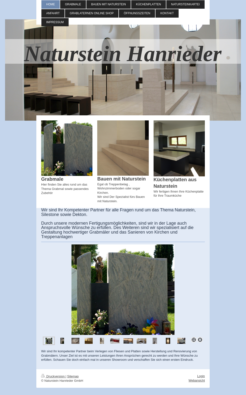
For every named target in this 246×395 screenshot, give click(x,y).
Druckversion (53, 376)
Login (201, 376)
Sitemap (73, 376)
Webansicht (196, 380)
